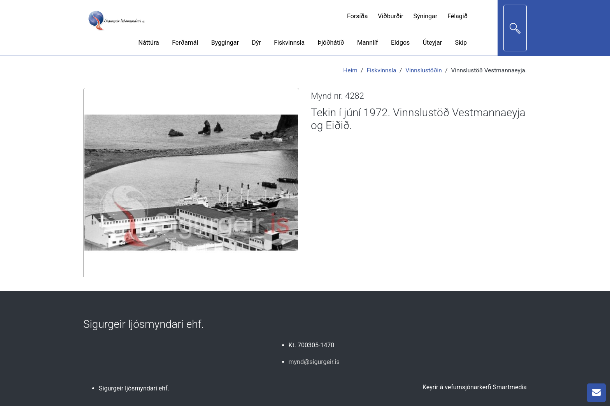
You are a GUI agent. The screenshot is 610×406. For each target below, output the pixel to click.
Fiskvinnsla (289, 42)
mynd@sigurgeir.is (314, 362)
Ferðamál (185, 42)
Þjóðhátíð (331, 42)
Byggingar (225, 42)
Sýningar (426, 16)
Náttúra (148, 42)
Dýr (256, 42)
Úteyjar (432, 42)
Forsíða (357, 16)
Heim (350, 70)
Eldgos (400, 42)
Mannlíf (367, 42)
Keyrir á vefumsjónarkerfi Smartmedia (474, 387)
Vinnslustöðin (423, 70)
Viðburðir (390, 16)
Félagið (457, 16)
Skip (461, 42)
